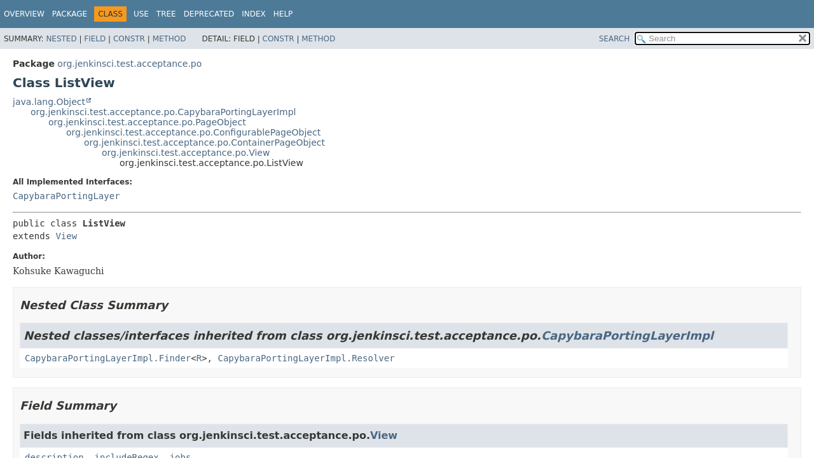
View (66, 236)
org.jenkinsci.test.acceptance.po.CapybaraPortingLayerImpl (163, 112)
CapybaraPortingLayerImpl (627, 335)
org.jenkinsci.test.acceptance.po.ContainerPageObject (204, 142)
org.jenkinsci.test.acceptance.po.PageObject (147, 122)
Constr (129, 38)
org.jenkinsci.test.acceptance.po (129, 64)
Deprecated (209, 14)
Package (69, 14)
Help (283, 14)
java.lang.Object (49, 102)
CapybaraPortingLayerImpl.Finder (108, 358)
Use (141, 14)
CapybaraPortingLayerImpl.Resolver (305, 358)
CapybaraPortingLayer (66, 196)
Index (254, 14)
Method (169, 38)
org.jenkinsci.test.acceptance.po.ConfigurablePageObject (193, 132)
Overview (24, 14)
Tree (166, 14)
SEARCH (614, 38)
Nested (61, 38)
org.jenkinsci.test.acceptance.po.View (186, 153)
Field (95, 38)
